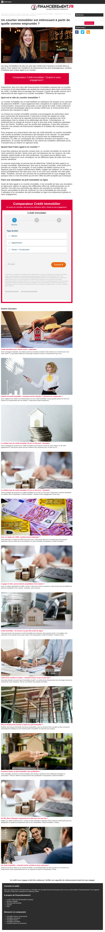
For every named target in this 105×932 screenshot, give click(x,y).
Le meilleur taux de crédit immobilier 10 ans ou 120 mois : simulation (25, 490)
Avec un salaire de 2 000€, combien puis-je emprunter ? (20, 537)
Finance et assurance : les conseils (19, 14)
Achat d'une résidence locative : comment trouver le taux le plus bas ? (26, 678)
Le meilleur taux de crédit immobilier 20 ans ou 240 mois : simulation (25, 443)
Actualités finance (12, 920)
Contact (9, 905)
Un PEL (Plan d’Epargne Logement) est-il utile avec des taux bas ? (24, 818)
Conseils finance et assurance (16, 923)
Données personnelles (14, 903)
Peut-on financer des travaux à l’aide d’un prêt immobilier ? (22, 724)
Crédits (32, 14)
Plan (8, 906)
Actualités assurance (13, 918)
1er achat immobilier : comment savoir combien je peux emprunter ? (25, 865)
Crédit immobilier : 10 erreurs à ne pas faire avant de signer (22, 631)
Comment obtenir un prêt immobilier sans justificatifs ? (20, 771)
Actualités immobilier (13, 921)
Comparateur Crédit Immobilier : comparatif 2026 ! (50, 14)
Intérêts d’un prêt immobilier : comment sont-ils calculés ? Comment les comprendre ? (32, 396)
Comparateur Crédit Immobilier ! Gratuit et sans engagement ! (37, 78)
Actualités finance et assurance (17, 916)
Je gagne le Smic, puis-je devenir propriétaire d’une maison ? (22, 584)
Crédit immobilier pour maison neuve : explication (18, 349)
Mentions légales (12, 901)
